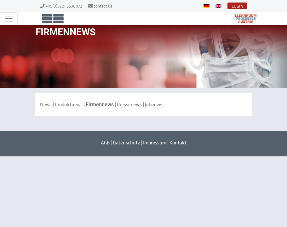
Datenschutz (126, 142)
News (46, 104)
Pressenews (129, 104)
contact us (103, 6)
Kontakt (178, 142)
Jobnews (153, 104)
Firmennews (100, 105)
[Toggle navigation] (9, 18)
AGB (105, 142)
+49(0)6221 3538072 (64, 6)
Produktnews (69, 104)
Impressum (154, 142)
